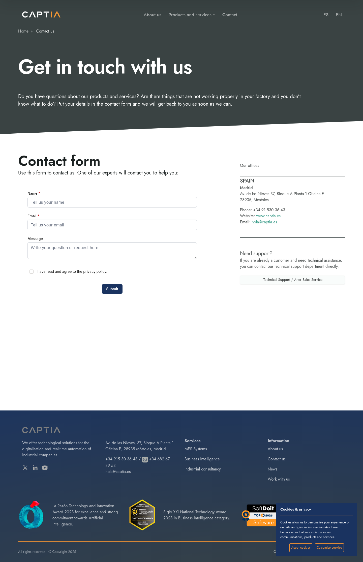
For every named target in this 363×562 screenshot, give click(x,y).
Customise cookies (329, 547)
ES (325, 14)
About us (152, 14)
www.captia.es (268, 232)
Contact (229, 14)
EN (339, 14)
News (272, 469)
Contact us (277, 459)
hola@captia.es (264, 238)
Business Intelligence (202, 459)
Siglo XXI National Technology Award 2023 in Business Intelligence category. (196, 515)
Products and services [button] (190, 14)
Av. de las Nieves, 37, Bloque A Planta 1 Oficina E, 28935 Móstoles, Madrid (139, 446)
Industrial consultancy (203, 469)
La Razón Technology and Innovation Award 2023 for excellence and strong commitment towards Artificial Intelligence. (85, 515)
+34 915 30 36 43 (121, 459)
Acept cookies (301, 547)
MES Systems (196, 449)
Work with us (279, 479)
